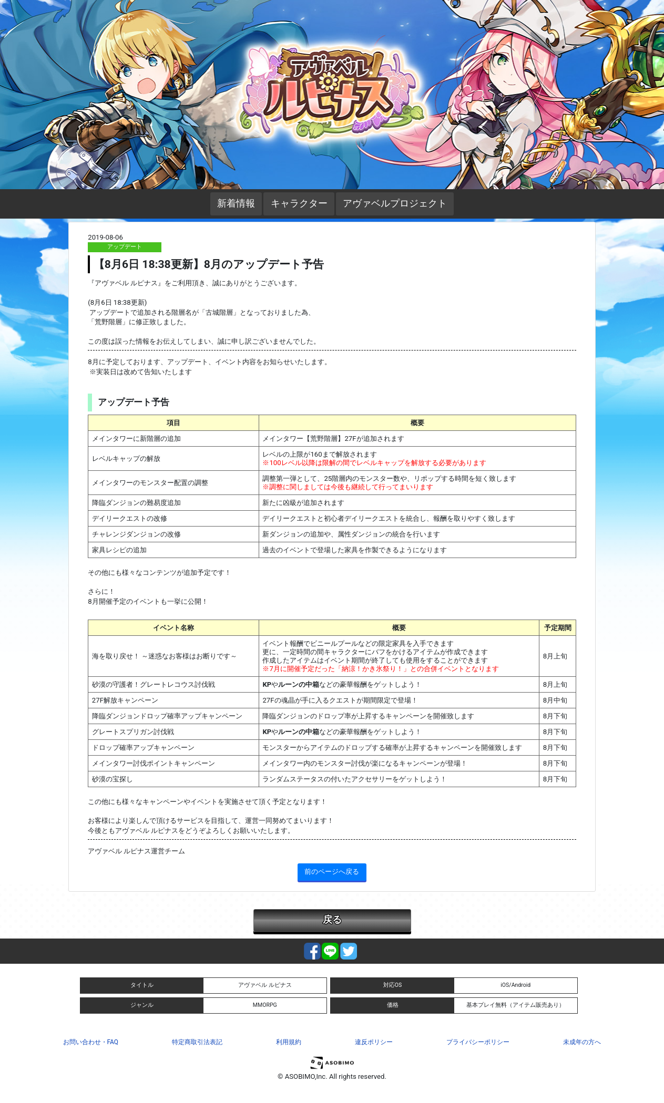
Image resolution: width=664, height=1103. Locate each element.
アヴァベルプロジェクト (395, 203)
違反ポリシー (374, 1042)
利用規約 (288, 1042)
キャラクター (299, 203)
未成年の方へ (582, 1042)
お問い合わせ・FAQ (90, 1042)
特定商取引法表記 (197, 1042)
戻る (332, 919)
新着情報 (236, 203)
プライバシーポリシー (477, 1042)
